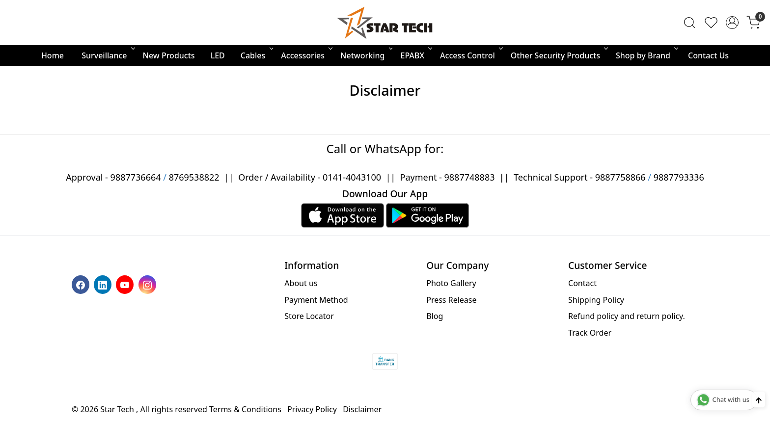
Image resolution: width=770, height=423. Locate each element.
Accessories (306, 55)
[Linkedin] (104, 284)
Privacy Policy (312, 409)
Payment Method (316, 299)
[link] (689, 22)
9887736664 (135, 177)
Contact (582, 283)
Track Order (589, 332)
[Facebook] (82, 284)
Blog (434, 316)
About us (300, 283)
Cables (256, 55)
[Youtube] (126, 284)
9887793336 (679, 177)
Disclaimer (362, 409)
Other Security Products (558, 55)
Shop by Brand (646, 55)
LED (218, 55)
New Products (169, 55)
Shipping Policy (596, 299)
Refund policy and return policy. (626, 316)
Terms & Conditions (245, 409)
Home (52, 55)
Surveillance (107, 55)
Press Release (451, 299)
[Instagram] (148, 284)
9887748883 (469, 177)
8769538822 (194, 177)
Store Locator (309, 316)
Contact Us (708, 55)
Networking (365, 55)
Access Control (470, 55)
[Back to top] (758, 399)
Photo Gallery (451, 283)
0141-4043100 (352, 177)
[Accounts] (732, 22)
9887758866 (620, 177)
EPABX (415, 55)
